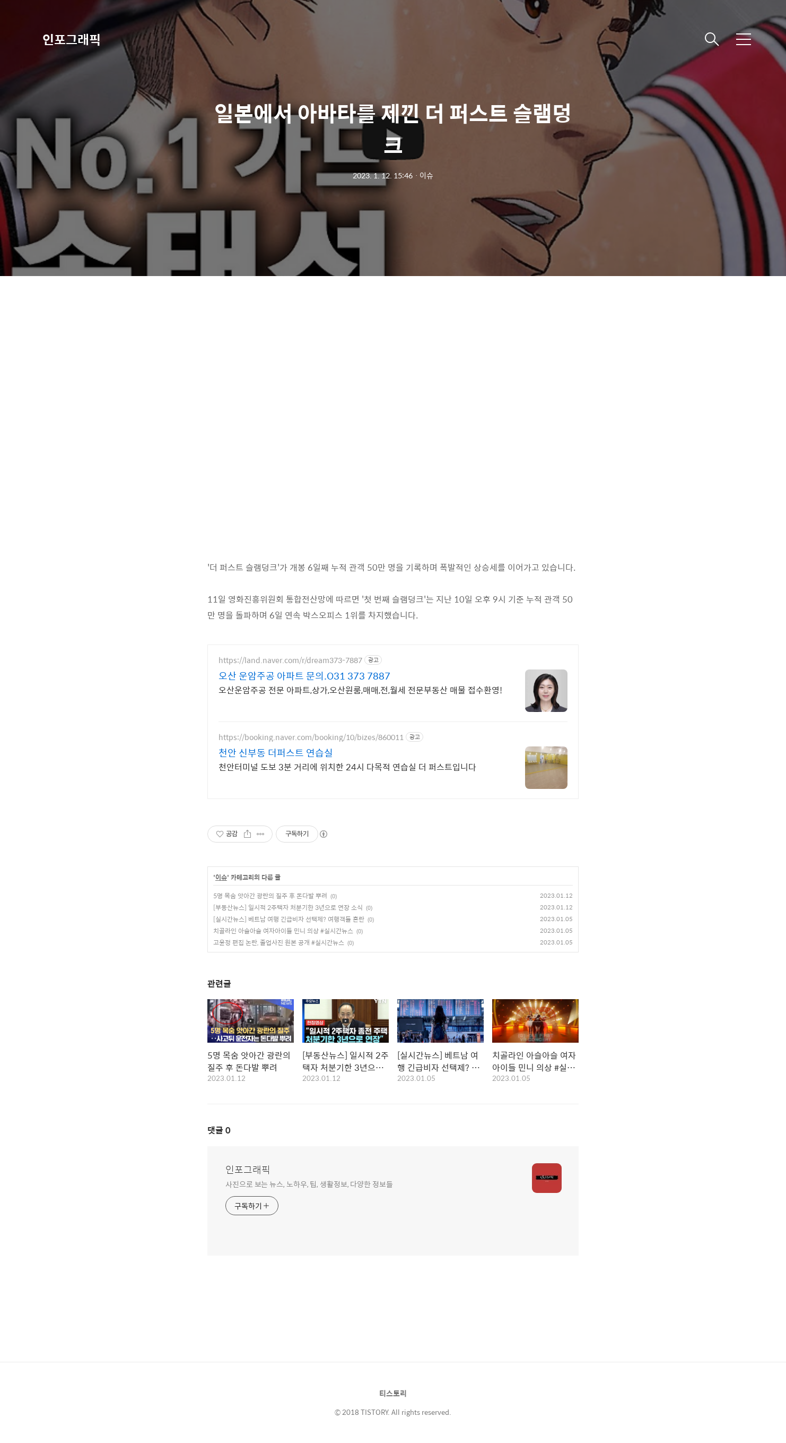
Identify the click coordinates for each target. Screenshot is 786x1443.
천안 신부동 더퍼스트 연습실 (276, 752)
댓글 (219, 1130)
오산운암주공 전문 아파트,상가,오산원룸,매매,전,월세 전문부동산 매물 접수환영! (360, 689)
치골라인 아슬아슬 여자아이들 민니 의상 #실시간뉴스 (283, 930)
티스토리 (393, 1393)
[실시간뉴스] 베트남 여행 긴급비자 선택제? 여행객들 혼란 (288, 919)
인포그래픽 (71, 39)
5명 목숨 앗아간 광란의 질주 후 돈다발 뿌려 (270, 895)
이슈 (221, 877)
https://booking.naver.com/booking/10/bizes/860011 (311, 737)
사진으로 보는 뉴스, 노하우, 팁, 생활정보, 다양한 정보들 (309, 1183)
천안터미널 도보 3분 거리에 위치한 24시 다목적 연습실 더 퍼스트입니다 (347, 766)
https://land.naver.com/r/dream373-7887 (290, 660)
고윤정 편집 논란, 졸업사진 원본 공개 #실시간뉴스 (278, 942)
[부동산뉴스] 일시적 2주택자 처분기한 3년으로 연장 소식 (288, 907)
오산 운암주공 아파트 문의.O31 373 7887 (304, 675)
